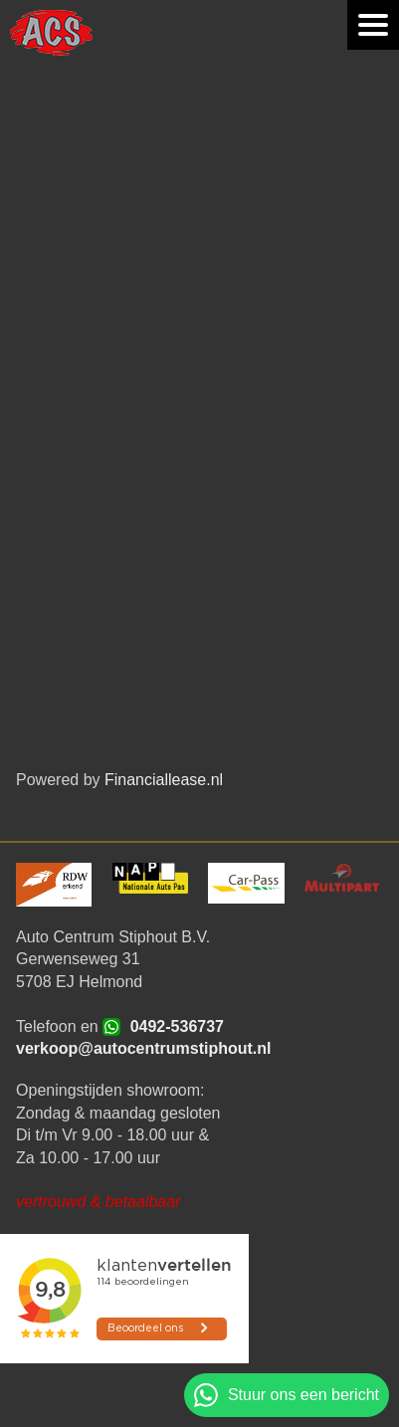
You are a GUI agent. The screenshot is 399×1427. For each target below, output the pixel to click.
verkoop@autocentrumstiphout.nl (144, 1048)
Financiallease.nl (163, 779)
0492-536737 (177, 1026)
